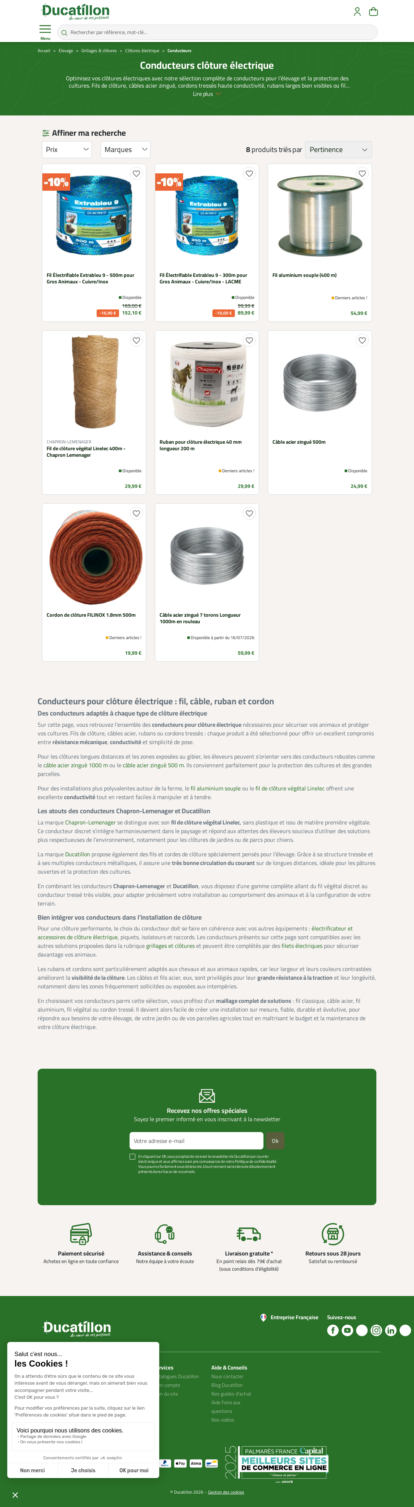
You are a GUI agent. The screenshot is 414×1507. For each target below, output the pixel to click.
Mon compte (166, 1385)
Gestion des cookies (226, 1492)
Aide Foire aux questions (225, 1407)
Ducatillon (77, 854)
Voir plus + (62, 1182)
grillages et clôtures (170, 945)
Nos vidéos (223, 1419)
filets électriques (302, 945)
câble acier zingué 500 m (153, 765)
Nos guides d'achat (231, 1393)
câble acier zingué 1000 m (75, 765)
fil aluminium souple (216, 788)
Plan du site (165, 1393)
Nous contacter (227, 1376)
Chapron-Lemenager (90, 822)
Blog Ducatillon (227, 1385)
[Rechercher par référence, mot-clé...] (217, 32)
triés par (290, 149)
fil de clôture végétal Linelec (290, 788)
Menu (45, 32)
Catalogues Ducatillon (176, 1376)
